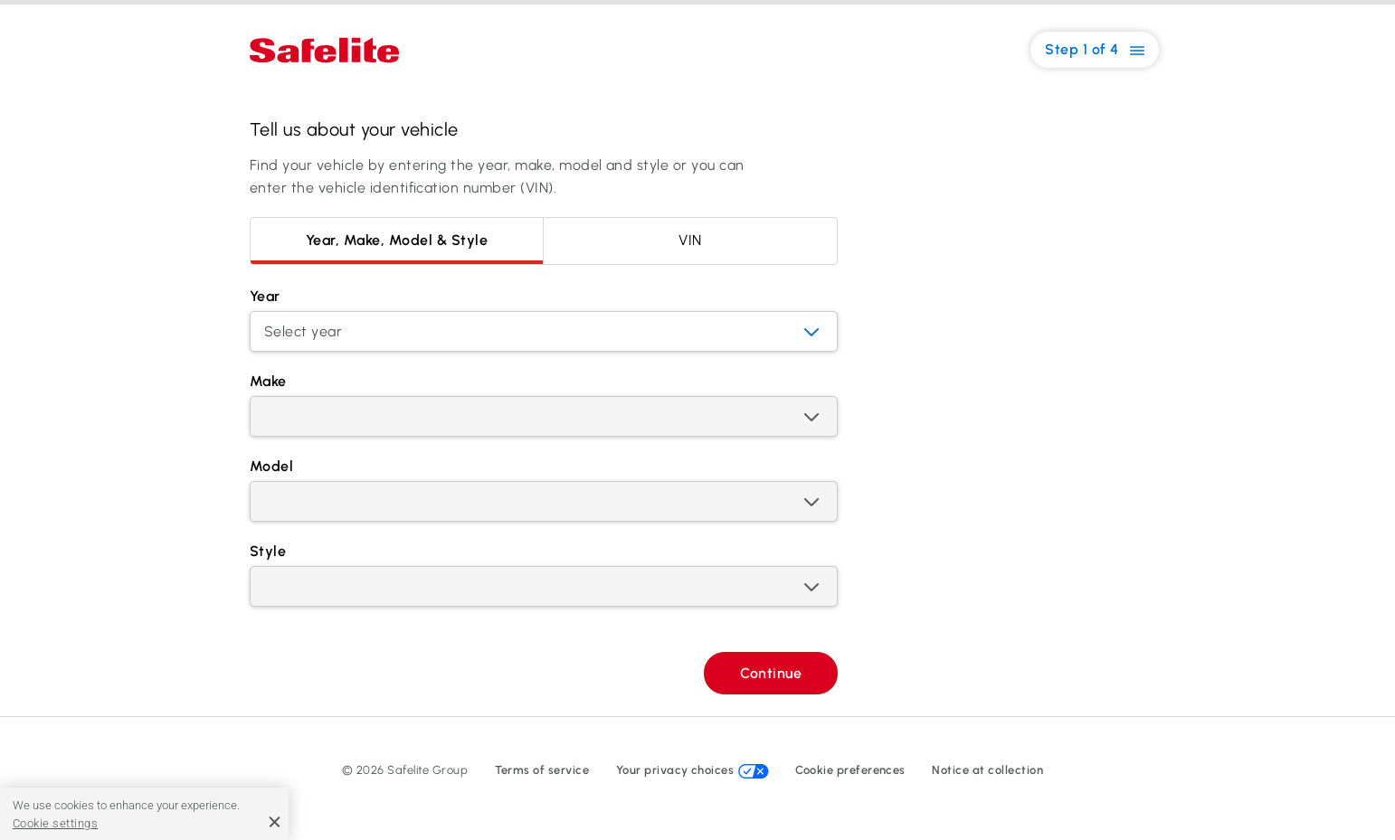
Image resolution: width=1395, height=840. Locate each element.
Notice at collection (987, 770)
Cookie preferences (850, 770)
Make (268, 381)
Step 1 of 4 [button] (1094, 50)
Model (271, 466)
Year (265, 296)
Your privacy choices (692, 770)
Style (268, 551)
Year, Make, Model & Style (397, 240)
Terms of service (542, 770)
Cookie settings (55, 823)
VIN (690, 240)
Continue (771, 673)
